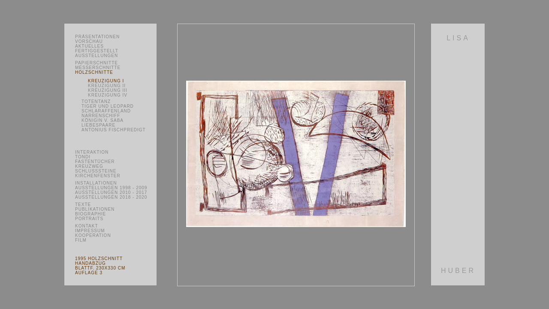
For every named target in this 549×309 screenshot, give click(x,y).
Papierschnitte (96, 63)
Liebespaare (98, 125)
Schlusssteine (95, 171)
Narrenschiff (100, 115)
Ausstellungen (96, 55)
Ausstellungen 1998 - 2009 (111, 187)
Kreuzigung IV (107, 95)
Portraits (89, 218)
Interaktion (92, 152)
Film (81, 240)
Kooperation (93, 235)
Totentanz (96, 101)
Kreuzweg (89, 166)
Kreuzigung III (107, 90)
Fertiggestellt (96, 50)
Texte (83, 204)
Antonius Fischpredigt (113, 129)
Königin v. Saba (102, 120)
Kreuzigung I (106, 81)
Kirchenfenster (98, 175)
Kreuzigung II (107, 85)
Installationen (96, 183)
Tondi (82, 156)
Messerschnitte (98, 67)
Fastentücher (95, 161)
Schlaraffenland (106, 111)
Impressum (90, 230)
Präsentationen (97, 36)
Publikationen (95, 209)
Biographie (90, 214)
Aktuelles (89, 46)
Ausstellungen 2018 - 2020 (111, 197)
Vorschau (89, 41)
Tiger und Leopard (107, 106)
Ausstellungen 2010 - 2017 (111, 192)
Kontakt (86, 226)
